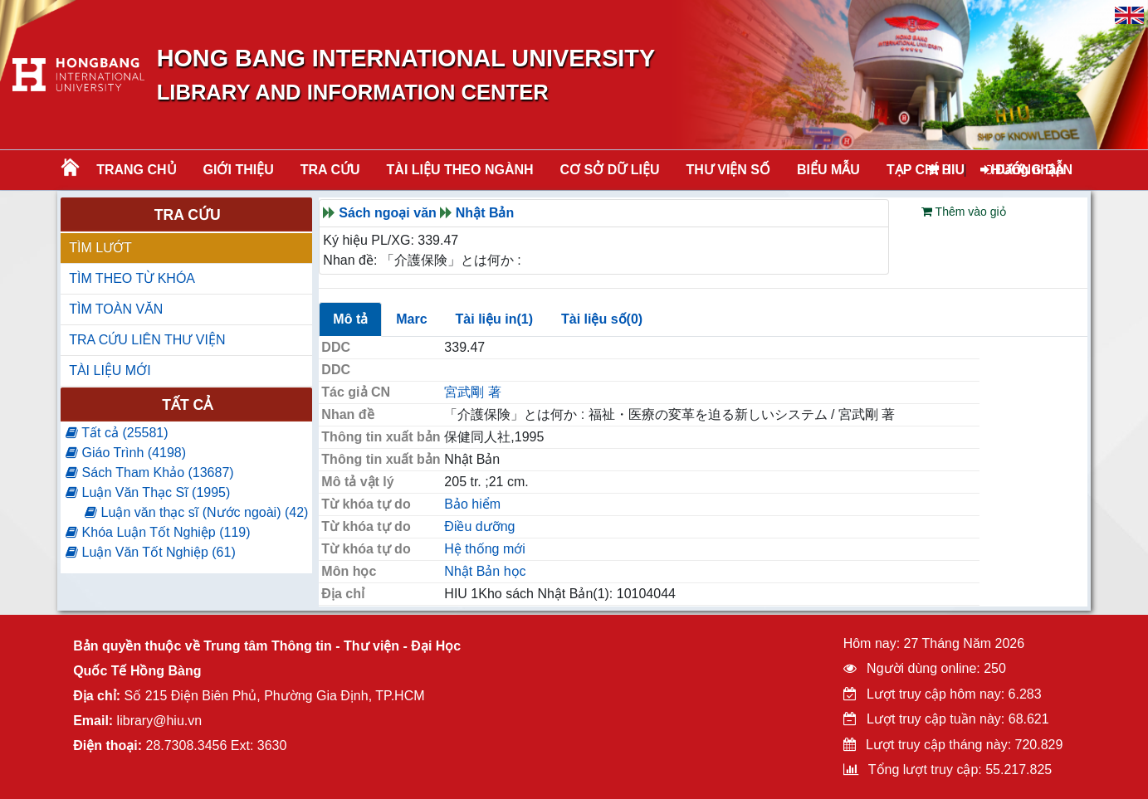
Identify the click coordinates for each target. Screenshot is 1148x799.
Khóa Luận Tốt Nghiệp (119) (158, 532)
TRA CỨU (330, 170)
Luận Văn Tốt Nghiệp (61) (151, 552)
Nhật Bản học (484, 571)
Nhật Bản (485, 213)
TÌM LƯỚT (100, 248)
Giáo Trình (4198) (126, 453)
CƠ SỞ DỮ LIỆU (610, 170)
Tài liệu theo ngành (460, 170)
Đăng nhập (1022, 170)
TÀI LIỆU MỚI (109, 370)
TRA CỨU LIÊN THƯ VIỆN (147, 340)
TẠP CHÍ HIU (926, 170)
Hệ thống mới (484, 549)
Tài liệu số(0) (601, 319)
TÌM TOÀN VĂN (116, 309)
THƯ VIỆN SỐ (728, 170)
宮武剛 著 (472, 392)
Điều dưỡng (479, 526)
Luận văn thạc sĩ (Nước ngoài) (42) (196, 512)
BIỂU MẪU (828, 170)
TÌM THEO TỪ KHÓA (132, 278)
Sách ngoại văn (387, 213)
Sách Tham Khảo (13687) (149, 472)
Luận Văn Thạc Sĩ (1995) (148, 492)
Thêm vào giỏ (963, 211)
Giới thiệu (238, 170)
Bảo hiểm (472, 504)
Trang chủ (136, 170)
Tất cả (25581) (117, 433)
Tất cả (187, 405)
